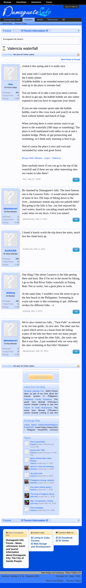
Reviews (7, 2)
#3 (76, 250)
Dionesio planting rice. (34, 391)
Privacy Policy (73, 581)
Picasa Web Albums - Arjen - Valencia (41, 158)
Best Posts (7, 23)
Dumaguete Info (12, 19)
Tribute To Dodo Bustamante (38, 408)
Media (40, 19)
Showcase (52, 19)
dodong (10, 293)
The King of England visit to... (43, 494)
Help (71, 576)
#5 (76, 352)
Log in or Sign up (71, 6)
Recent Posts (21, 23)
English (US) (32, 576)
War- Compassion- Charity (41, 501)
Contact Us (62, 576)
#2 (76, 220)
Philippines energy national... (42, 480)
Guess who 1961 (37, 450)
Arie (10, 84)
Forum (49, 2)
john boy (34, 496)
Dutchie (33, 469)
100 (17, 301)
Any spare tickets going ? (41, 487)
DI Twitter (62, 540)
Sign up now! (41, 376)
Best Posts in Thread (70, 59)
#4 (76, 312)
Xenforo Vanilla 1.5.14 (12, 576)
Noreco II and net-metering (42, 466)
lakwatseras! (11, 208)
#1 (76, 180)
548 (17, 259)
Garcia (33, 444)
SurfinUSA (10, 250)
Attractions (36, 2)
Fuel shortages (36, 508)
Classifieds (21, 2)
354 (17, 93)
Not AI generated (37, 442)
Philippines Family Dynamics (38, 399)
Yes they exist (36, 473)
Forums (29, 20)
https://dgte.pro (73, 572)
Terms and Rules (54, 581)
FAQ (78, 576)
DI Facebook (64, 538)
